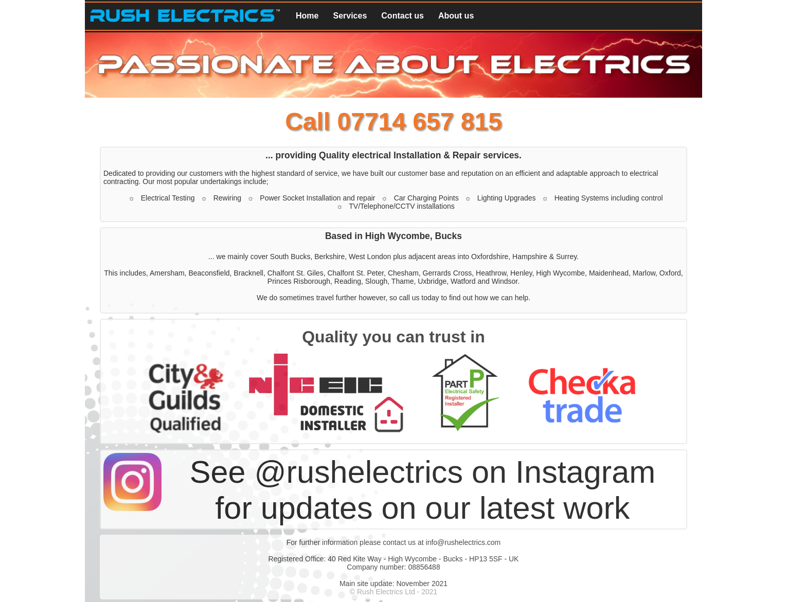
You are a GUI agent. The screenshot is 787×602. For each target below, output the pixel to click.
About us (456, 15)
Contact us (402, 15)
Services (350, 15)
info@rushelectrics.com (463, 542)
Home (307, 15)
